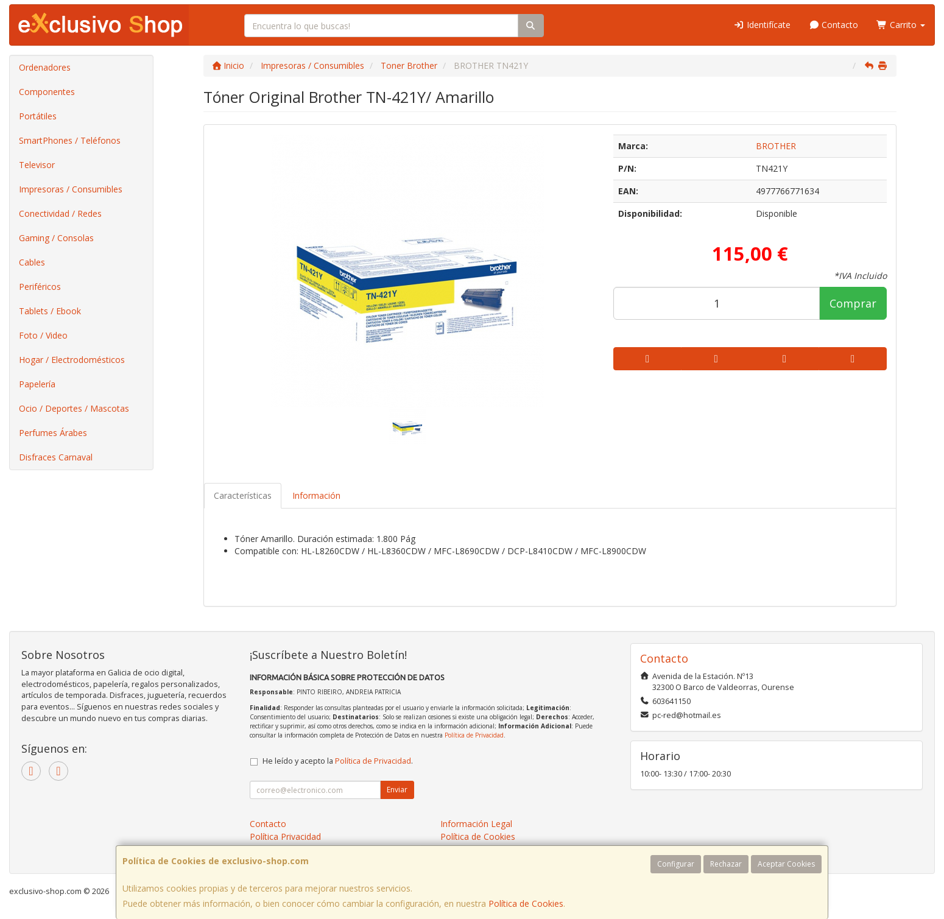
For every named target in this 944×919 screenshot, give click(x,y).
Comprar (853, 303)
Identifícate (762, 24)
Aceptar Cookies (786, 864)
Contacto (834, 24)
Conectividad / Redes (60, 213)
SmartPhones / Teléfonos (70, 140)
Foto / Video (43, 335)
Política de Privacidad (474, 735)
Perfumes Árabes (53, 432)
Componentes (47, 91)
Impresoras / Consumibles (70, 189)
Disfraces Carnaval (56, 457)
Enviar (397, 789)
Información (316, 495)
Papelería (37, 384)
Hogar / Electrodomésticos (72, 359)
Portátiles (38, 116)
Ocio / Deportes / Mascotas (74, 408)
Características (243, 495)
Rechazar (726, 864)
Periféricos (40, 286)
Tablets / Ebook (50, 311)
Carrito (900, 24)
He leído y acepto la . (337, 761)
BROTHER (776, 146)
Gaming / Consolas (56, 238)
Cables (32, 262)
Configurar (675, 864)
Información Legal (476, 823)
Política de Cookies (525, 903)
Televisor (37, 165)
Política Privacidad (285, 836)
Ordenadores (45, 67)
